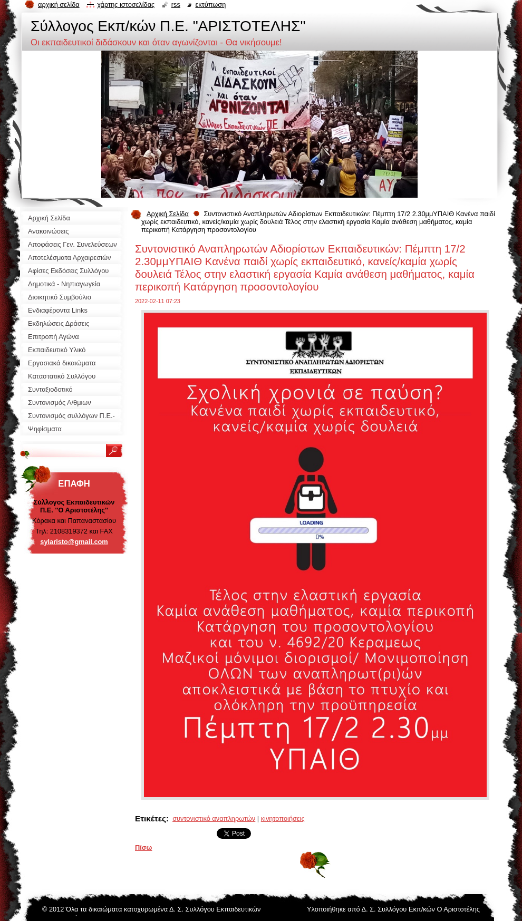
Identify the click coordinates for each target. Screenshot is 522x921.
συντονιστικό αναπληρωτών (213, 818)
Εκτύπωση (210, 4)
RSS (175, 4)
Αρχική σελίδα (59, 4)
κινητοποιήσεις (283, 818)
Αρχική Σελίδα (168, 214)
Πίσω (143, 847)
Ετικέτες (150, 818)
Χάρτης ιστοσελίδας (125, 4)
